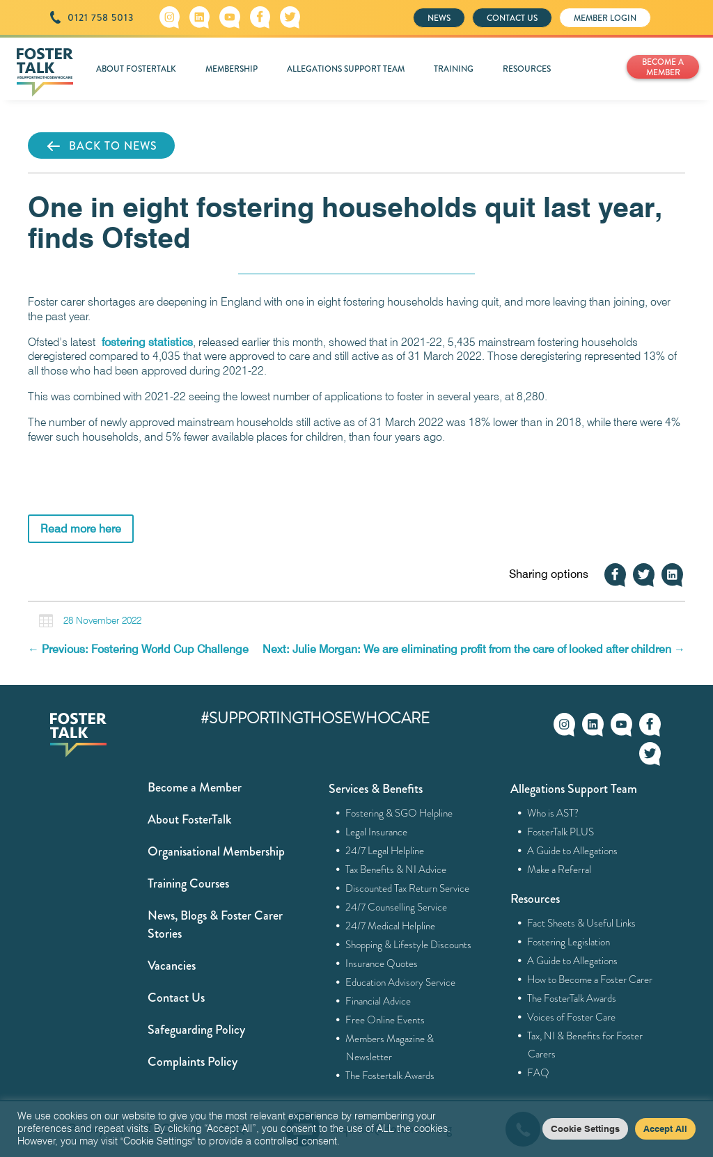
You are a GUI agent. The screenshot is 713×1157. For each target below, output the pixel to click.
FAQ (538, 1072)
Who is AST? (553, 813)
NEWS (439, 18)
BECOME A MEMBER (663, 67)
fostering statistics (147, 342)
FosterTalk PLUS (561, 832)
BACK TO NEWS (101, 146)
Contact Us (176, 998)
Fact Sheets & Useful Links (582, 923)
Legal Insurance (376, 832)
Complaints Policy (192, 1062)
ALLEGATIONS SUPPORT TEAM (346, 69)
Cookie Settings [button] (585, 1128)
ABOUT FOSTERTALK (136, 69)
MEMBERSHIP (231, 69)
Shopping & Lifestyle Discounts (408, 944)
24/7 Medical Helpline (390, 926)
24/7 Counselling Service (396, 907)
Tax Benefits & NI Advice (396, 869)
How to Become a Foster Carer (590, 979)
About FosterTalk (189, 819)
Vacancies (172, 966)
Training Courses (188, 883)
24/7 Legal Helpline (385, 850)
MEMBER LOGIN (605, 18)
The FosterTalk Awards (572, 998)
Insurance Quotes (382, 963)
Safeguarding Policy (196, 1030)
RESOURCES (527, 69)
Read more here (80, 528)
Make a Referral (559, 869)
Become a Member (195, 787)
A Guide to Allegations (573, 850)
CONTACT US (512, 18)
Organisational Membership (216, 851)
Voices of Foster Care (572, 1017)
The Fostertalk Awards (390, 1075)
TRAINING (453, 69)
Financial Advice (378, 1001)
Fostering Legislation (569, 942)
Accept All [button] (665, 1128)
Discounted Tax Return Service (407, 888)
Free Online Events (385, 1020)
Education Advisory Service (400, 982)
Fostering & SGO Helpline (399, 813)
